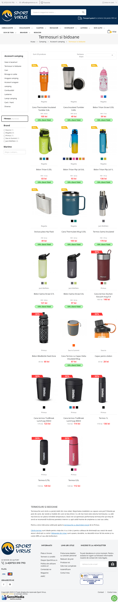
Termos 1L (103, 418)
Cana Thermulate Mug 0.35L (74, 231)
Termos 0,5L (73, 480)
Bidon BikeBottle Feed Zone (44, 356)
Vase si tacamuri (10, 62)
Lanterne (8, 94)
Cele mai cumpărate (68, 566)
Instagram (10, 584)
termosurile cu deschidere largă (76, 525)
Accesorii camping (13, 56)
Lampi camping (10, 98)
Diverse (7, 106)
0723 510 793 (8, 2)
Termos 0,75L (44, 480)
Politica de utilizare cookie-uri (48, 564)
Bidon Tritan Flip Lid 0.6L (73, 169)
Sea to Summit (12, 138)
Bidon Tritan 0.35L (44, 169)
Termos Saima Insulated (103, 231)
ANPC (43, 576)
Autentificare (65, 569)
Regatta (10, 133)
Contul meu (65, 573)
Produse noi (65, 562)
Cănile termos (36, 530)
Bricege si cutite (10, 74)
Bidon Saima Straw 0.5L (74, 294)
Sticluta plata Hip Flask (44, 231)
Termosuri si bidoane (12, 66)
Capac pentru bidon (103, 356)
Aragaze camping (11, 78)
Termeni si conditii (48, 556)
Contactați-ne (46, 569)
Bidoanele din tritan (59, 533)
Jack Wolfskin (12, 141)
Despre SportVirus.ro (49, 560)
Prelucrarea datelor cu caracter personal (68, 554)
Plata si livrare (46, 553)
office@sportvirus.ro (28, 2)
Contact (101, 592)
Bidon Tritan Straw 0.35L (103, 107)
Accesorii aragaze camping (11, 84)
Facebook (3, 584)
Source (9, 130)
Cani (6, 70)
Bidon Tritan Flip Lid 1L (103, 169)
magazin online (7, 594)
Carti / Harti (9, 102)
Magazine (44, 573)
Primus (9, 135)
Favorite (45, 2)
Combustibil (9, 90)
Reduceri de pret (66, 559)
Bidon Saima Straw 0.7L (44, 294)
